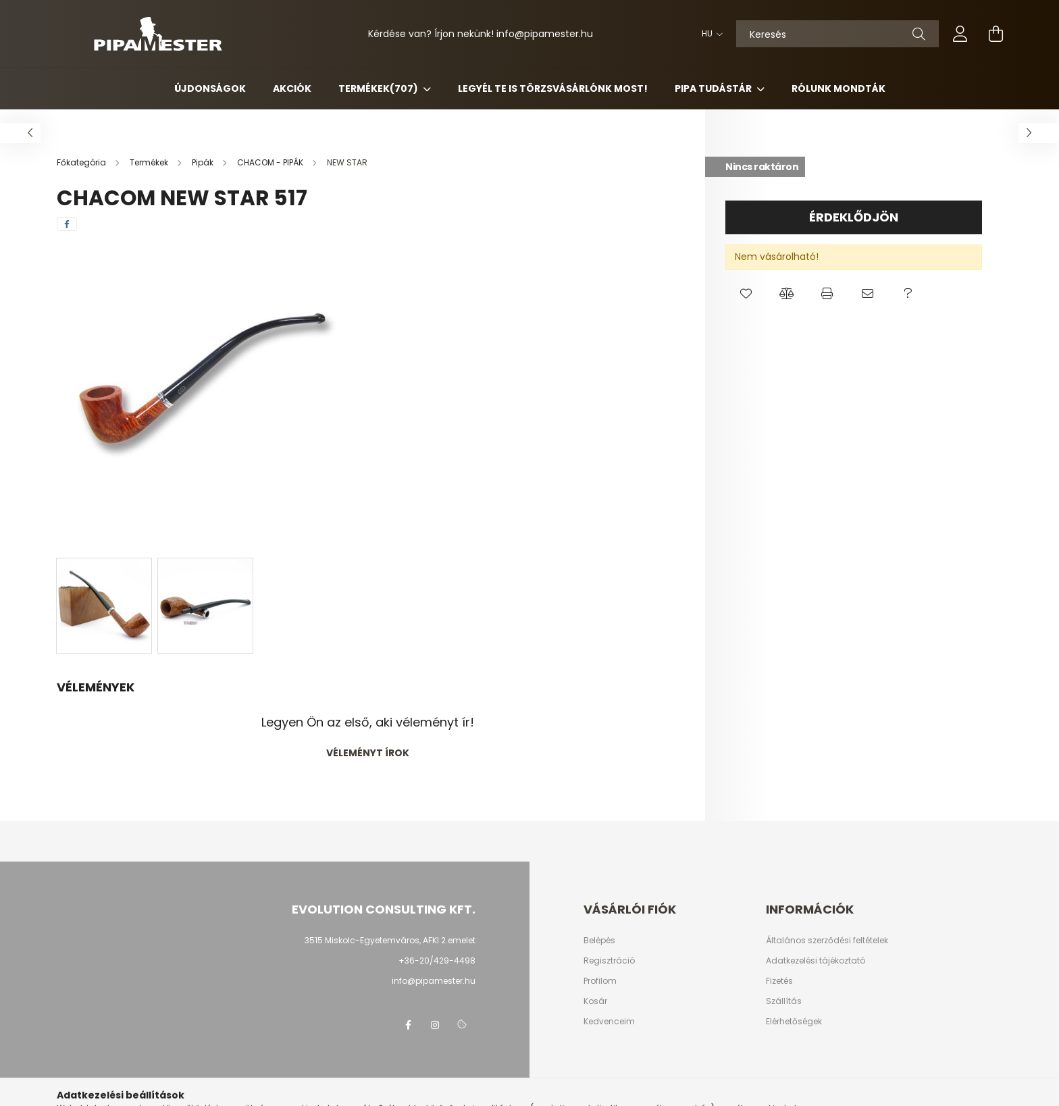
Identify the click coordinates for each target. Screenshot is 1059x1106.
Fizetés (779, 981)
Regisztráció (609, 961)
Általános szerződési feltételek (827, 940)
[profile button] (960, 33)
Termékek (379, 88)
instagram (434, 1024)
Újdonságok (210, 88)
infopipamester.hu (544, 34)
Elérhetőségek (794, 1021)
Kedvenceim (609, 1021)
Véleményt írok (367, 753)
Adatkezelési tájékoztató (815, 961)
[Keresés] (837, 33)
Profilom (600, 981)
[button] (745, 293)
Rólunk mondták (838, 88)
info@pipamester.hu (433, 980)
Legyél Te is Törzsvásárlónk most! (553, 88)
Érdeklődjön (853, 217)
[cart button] (995, 33)
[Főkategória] (82, 162)
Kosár (595, 1001)
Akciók (292, 88)
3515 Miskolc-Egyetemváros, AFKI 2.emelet (390, 940)
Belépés (599, 940)
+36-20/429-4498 (436, 960)
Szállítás (784, 1001)
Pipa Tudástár (714, 88)
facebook (407, 1024)
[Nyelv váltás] (709, 33)
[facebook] (67, 224)
